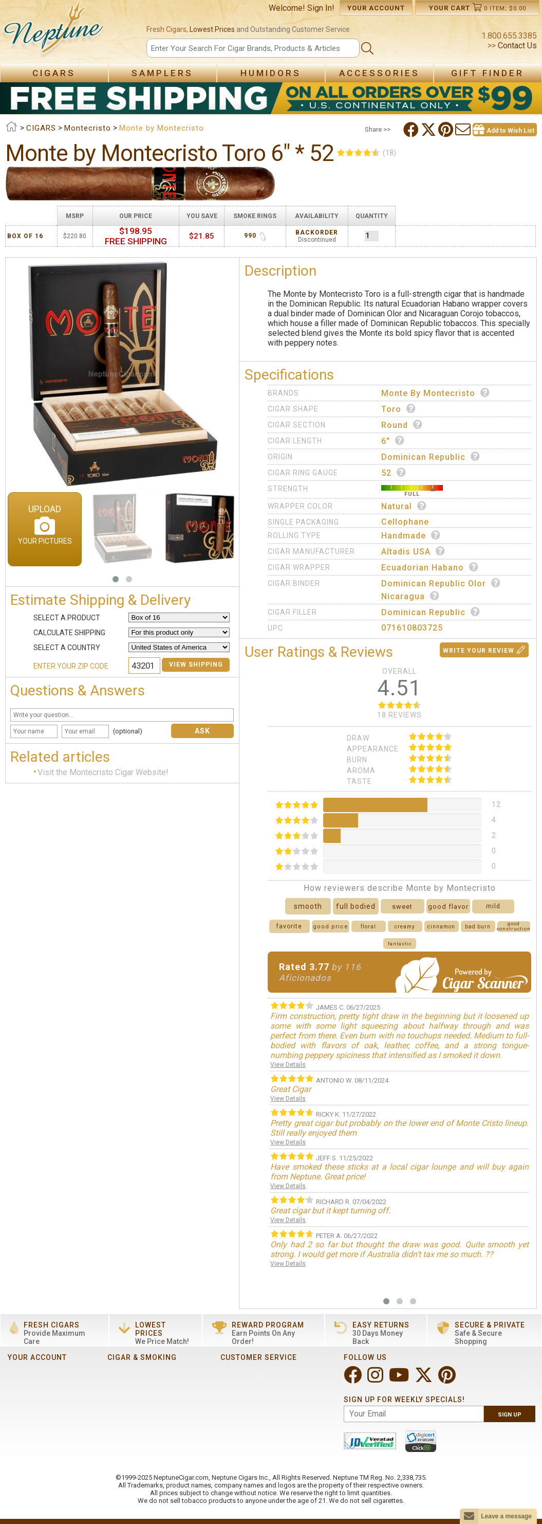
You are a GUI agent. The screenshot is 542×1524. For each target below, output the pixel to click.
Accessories (379, 73)
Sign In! (320, 8)
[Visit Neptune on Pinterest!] (448, 1379)
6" (393, 441)
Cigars (54, 73)
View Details (288, 1064)
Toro (398, 409)
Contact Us (516, 45)
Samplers (162, 73)
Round (402, 425)
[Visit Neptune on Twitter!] (425, 1379)
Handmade (411, 535)
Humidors (270, 73)
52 (393, 473)
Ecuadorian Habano (430, 567)
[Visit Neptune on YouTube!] (400, 1379)
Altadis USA (413, 551)
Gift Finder (487, 73)
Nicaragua (410, 596)
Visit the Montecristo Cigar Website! (103, 773)
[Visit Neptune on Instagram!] (376, 1379)
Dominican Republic (430, 457)
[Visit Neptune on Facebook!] (354, 1379)
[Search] (253, 48)
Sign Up (509, 1414)
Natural (404, 506)
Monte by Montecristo (435, 393)
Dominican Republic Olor (441, 583)
